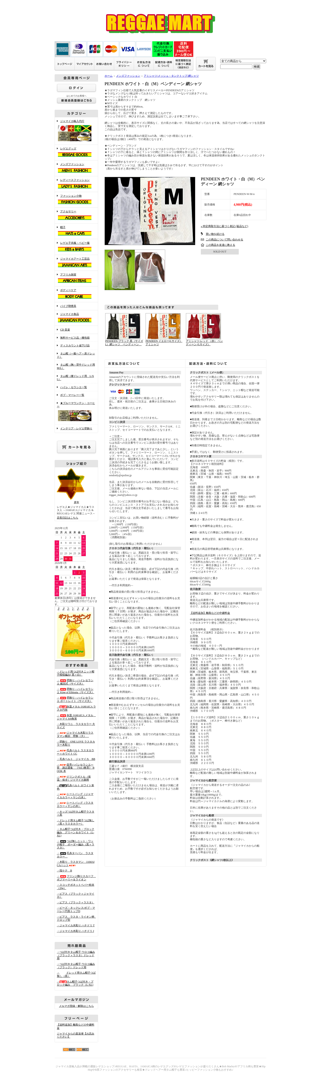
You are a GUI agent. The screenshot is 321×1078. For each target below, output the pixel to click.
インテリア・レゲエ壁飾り (76, 428)
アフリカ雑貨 (76, 278)
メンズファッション (76, 168)
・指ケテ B (64, 870)
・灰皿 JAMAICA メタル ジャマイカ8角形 (76, 717)
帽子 (76, 231)
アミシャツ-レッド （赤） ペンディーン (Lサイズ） (204, 342)
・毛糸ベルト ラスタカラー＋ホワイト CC (75, 752)
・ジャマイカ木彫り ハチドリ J (75, 931)
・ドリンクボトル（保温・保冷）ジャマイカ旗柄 (74, 778)
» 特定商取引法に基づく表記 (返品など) (224, 226)
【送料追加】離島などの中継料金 (210, 613)
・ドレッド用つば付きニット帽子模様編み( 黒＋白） (75, 673)
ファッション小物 (76, 199)
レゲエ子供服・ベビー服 (76, 246)
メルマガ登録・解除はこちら (76, 1006)
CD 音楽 (65, 329)
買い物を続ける (215, 234)
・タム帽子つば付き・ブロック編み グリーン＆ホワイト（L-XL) (75, 832)
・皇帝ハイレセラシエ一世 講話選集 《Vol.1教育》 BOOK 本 (75, 768)
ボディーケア (76, 294)
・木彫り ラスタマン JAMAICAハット (76, 863)
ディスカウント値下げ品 (75, 345)
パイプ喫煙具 (68, 306)
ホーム (109, 75)
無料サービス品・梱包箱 (75, 337)
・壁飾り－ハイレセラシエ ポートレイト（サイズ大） (75, 699)
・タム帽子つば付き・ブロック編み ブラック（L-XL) (75, 983)
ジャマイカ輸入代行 (76, 131)
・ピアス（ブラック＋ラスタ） (75, 902)
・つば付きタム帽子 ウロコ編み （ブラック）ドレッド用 (76, 965)
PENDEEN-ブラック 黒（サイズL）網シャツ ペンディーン (124, 342)
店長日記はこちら (67, 517)
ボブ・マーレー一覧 (72, 395)
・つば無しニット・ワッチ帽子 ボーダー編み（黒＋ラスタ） (75, 844)
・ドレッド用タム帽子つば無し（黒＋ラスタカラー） (75, 822)
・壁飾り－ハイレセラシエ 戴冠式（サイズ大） (75, 682)
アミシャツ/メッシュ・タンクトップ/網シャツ (171, 75)
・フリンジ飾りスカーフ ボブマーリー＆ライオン (76, 878)
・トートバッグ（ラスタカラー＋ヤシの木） (75, 804)
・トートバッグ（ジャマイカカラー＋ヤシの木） (75, 795)
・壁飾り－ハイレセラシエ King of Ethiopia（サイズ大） (75, 690)
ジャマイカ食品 (76, 318)
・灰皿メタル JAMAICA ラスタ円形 (76, 708)
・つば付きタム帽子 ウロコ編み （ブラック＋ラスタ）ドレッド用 (76, 955)
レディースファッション (76, 184)
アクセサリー (76, 215)
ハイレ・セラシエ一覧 (73, 387)
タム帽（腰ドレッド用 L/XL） (75, 378)
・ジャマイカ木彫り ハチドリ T (76, 925)
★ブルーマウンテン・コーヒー (76, 411)
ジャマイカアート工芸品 (76, 262)
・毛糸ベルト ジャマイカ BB (76, 759)
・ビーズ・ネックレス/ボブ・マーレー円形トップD (76, 909)
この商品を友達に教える (220, 244)
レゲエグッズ (76, 152)
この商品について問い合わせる (224, 239)
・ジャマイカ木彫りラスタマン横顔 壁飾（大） (75, 734)
